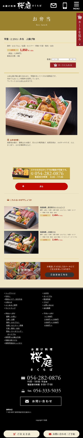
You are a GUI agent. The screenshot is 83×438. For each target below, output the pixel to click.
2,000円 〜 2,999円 (51, 319)
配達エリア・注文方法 (13, 299)
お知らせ (8, 302)
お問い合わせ (49, 305)
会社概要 (47, 308)
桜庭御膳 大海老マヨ (48, 232)
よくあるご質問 (11, 305)
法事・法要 (10, 319)
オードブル (48, 296)
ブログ (46, 302)
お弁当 (12, 50)
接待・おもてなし (13, 322)
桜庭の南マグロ (11, 340)
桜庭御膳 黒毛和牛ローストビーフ (52, 207)
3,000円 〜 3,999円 (51, 322)
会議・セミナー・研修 (14, 325)
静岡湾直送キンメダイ (13, 343)
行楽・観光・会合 (13, 328)
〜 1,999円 (48, 316)
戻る (41, 186)
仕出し (7, 296)
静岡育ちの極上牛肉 (13, 337)
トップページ (10, 293)
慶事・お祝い (11, 316)
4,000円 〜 (48, 325)
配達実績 (47, 299)
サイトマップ (10, 308)
